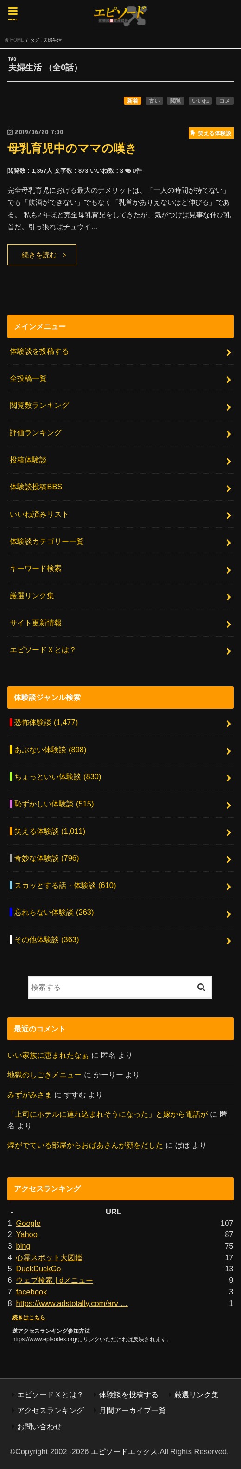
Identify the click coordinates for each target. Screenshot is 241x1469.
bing (23, 1246)
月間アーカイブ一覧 (132, 1410)
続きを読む (39, 255)
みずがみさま (29, 1094)
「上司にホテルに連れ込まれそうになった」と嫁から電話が (107, 1114)
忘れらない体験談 (54, 912)
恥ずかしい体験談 (54, 804)
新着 (132, 101)
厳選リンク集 (32, 595)
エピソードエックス (124, 1451)
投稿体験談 (28, 460)
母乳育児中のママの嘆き (72, 148)
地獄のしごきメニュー (44, 1074)
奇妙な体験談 (46, 858)
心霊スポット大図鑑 (49, 1257)
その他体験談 (46, 939)
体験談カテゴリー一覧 (47, 541)
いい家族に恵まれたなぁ (48, 1055)
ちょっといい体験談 (57, 776)
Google (28, 1223)
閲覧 (175, 101)
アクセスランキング (50, 1410)
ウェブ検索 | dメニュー (54, 1280)
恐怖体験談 (46, 722)
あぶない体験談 (50, 749)
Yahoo (26, 1234)
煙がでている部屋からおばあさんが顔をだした (85, 1145)
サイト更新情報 (36, 623)
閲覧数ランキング (39, 405)
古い (154, 101)
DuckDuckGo (38, 1268)
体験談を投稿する (39, 351)
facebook (31, 1292)
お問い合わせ (39, 1426)
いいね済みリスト (39, 514)
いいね (200, 101)
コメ (224, 101)
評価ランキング (36, 432)
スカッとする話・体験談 (65, 885)
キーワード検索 (36, 568)
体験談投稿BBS (36, 486)
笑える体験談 (49, 831)
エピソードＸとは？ (43, 649)
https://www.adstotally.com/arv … (71, 1303)
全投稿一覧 (28, 378)
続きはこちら (28, 1317)
